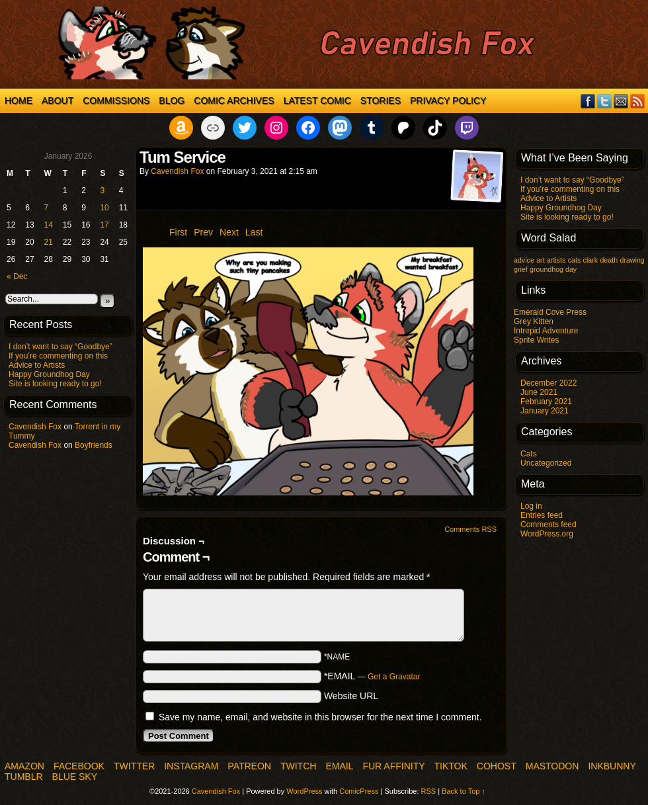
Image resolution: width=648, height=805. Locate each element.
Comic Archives (234, 100)
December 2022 (548, 383)
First (178, 232)
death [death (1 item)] (609, 260)
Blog (171, 100)
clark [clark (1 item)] (590, 260)
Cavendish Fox (35, 426)
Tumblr (24, 776)
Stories (380, 100)
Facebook (588, 101)
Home (18, 100)
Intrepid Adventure (546, 330)
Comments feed (548, 524)
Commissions (116, 100)
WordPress (304, 791)
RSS (637, 101)
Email (621, 101)
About (57, 100)
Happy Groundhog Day (49, 374)
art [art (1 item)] (540, 260)
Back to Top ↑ (463, 791)
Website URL (351, 696)
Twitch (298, 766)
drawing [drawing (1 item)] (632, 260)
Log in (531, 506)
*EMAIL (372, 676)
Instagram (191, 766)
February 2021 (546, 401)
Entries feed (541, 515)
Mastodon (552, 766)
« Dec (17, 276)
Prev (203, 232)
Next (229, 232)
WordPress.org (546, 533)
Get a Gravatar (394, 676)
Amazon (24, 766)
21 (48, 242)
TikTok (450, 766)
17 (104, 225)
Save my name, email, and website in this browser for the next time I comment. (320, 717)
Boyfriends (93, 445)
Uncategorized (545, 463)
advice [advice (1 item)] (524, 260)
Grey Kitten (533, 321)
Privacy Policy (448, 100)
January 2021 (544, 410)
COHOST (496, 766)
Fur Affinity (393, 766)
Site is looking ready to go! (55, 383)
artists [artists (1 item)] (556, 260)
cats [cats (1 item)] (574, 260)
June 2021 (538, 392)
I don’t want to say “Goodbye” (60, 346)
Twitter (604, 101)
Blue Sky (74, 776)
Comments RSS (470, 529)
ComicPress (358, 791)
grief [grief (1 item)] (521, 269)
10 (104, 207)
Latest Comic (317, 100)
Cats (528, 453)
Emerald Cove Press (550, 312)
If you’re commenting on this (58, 355)
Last (254, 232)
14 (48, 225)
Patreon (249, 766)
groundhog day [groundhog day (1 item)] (553, 269)
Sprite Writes (536, 340)
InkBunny (611, 766)
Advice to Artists (37, 365)
